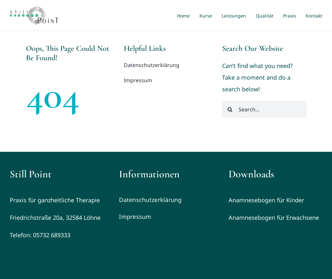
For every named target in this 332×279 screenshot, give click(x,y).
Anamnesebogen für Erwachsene (274, 217)
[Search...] (264, 109)
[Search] (230, 109)
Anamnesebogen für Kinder (266, 200)
